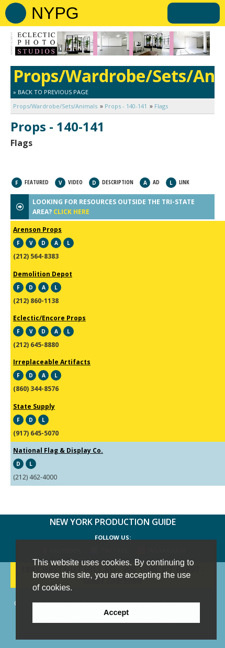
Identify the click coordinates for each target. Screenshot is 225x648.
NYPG (55, 13)
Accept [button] (116, 612)
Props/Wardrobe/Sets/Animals (55, 106)
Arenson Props (37, 229)
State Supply (34, 406)
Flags (161, 106)
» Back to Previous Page (50, 92)
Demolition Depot (42, 274)
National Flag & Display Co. (58, 450)
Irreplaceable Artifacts (52, 361)
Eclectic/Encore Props (49, 318)
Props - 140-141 (126, 106)
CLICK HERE (71, 211)
